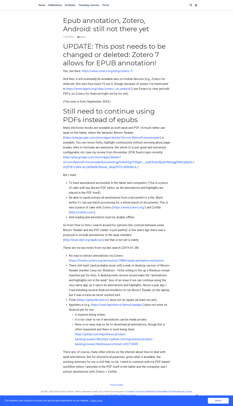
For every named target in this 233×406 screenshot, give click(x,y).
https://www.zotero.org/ (129, 207)
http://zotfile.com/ (82, 212)
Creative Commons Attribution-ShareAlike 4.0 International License (159, 391)
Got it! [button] (218, 400)
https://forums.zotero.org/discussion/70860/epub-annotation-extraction (116, 260)
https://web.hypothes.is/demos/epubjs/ (117, 305)
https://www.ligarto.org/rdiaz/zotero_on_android (98, 89)
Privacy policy (116, 385)
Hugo (133, 395)
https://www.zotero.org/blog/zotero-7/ (107, 71)
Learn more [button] (96, 400)
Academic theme (118, 395)
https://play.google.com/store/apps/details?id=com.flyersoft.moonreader (112, 137)
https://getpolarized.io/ (93, 300)
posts (83, 37)
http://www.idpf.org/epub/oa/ (83, 240)
